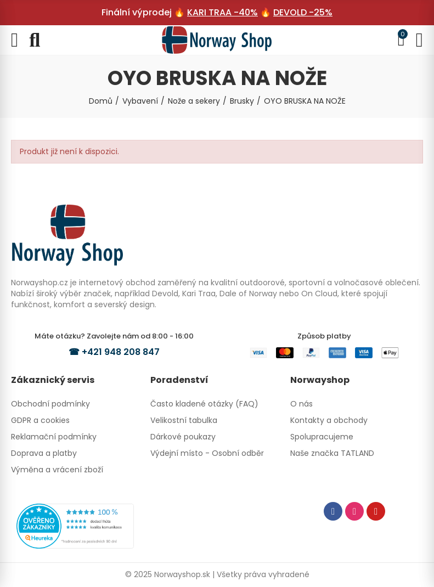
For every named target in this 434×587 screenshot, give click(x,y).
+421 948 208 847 (121, 352)
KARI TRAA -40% (222, 12)
